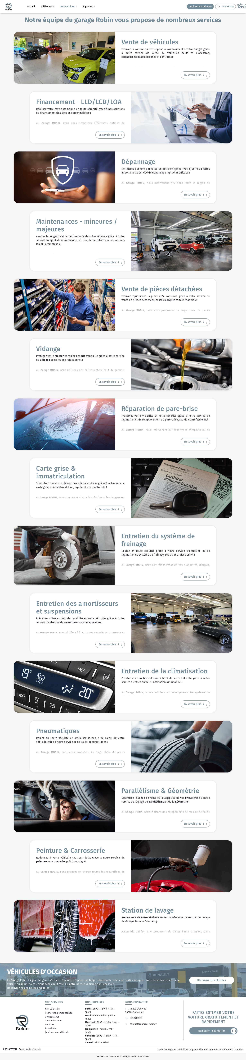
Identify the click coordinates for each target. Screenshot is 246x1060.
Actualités (50, 1028)
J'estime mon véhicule (57, 1032)
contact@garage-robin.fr (141, 1024)
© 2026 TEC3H (9, 1049)
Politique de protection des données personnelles (205, 1049)
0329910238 (133, 1018)
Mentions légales (167, 1049)
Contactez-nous (53, 1020)
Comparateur (52, 1016)
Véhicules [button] (47, 6)
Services (49, 1024)
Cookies (239, 1049)
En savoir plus (195, 75)
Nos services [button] (68, 6)
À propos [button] (88, 6)
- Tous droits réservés (29, 1049)
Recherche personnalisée (58, 1013)
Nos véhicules (52, 1009)
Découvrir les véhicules (211, 980)
